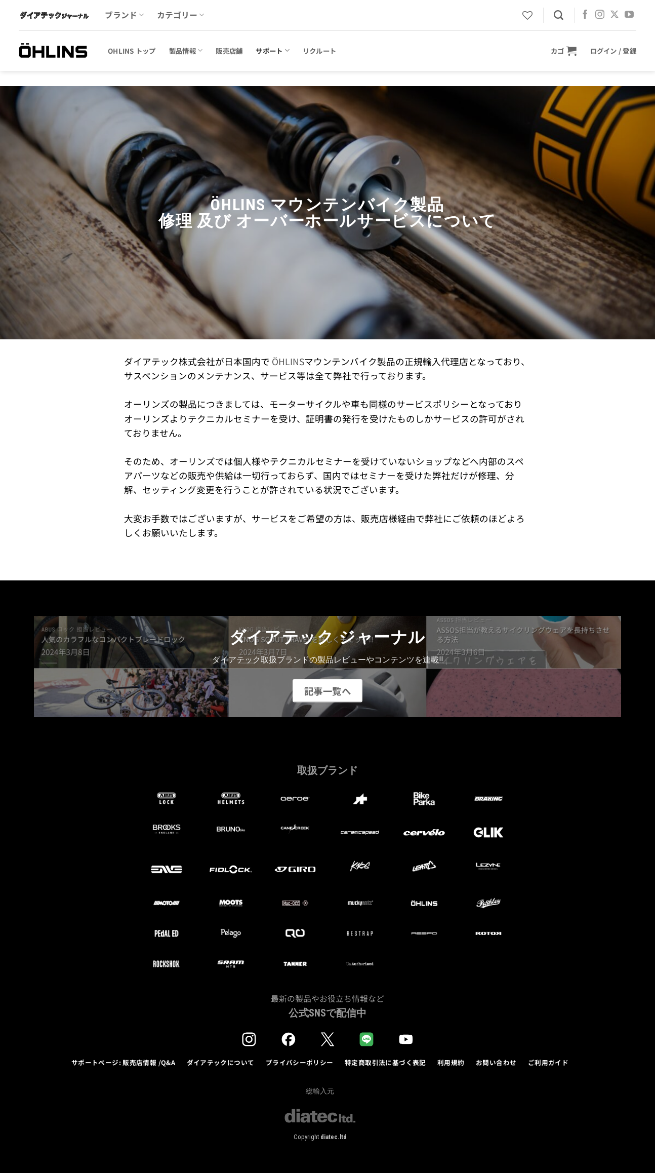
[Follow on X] (614, 15)
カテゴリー (180, 15)
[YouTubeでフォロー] (629, 15)
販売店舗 (229, 51)
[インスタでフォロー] (599, 15)
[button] (564, 50)
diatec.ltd (333, 1137)
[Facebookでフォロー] (585, 15)
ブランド (124, 15)
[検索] (558, 15)
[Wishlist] (527, 15)
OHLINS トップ (132, 51)
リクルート (319, 51)
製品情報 (186, 51)
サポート (273, 51)
